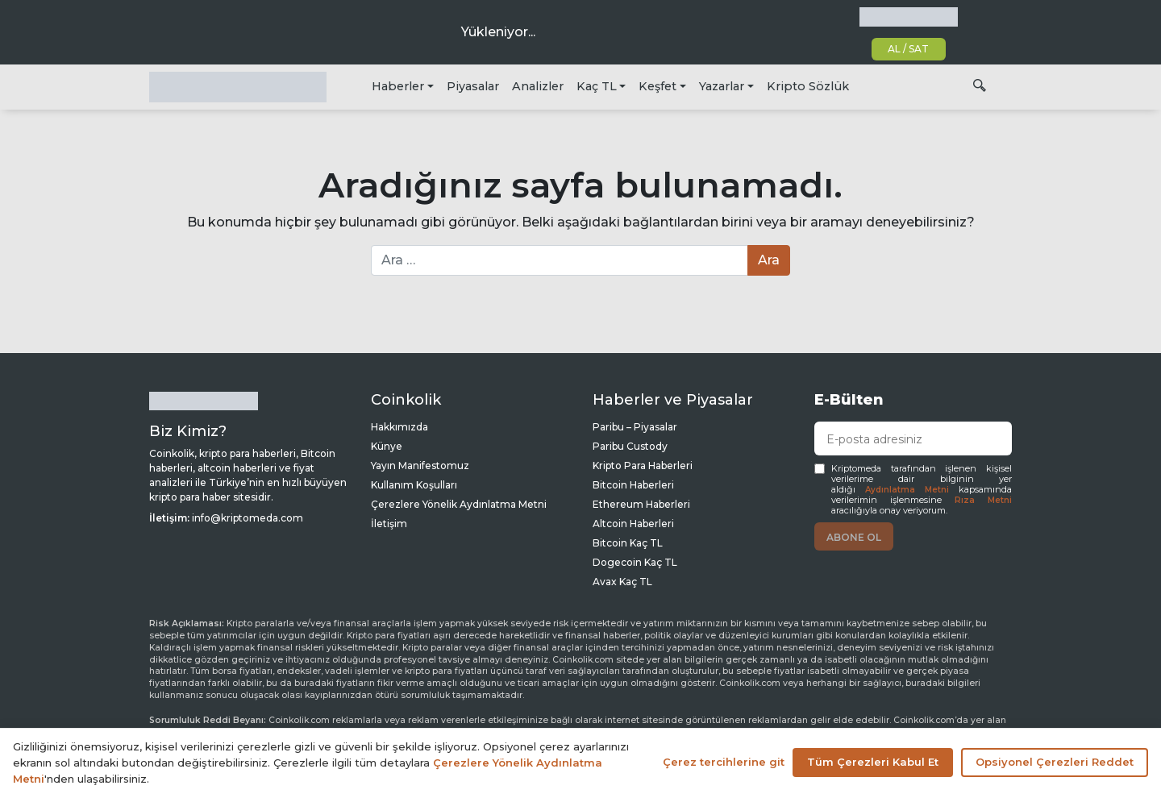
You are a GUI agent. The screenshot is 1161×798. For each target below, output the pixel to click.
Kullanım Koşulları (414, 485)
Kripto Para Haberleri (643, 465)
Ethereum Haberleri (641, 504)
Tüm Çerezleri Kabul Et (872, 761)
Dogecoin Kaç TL (635, 562)
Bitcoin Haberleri (633, 485)
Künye (386, 446)
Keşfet (657, 86)
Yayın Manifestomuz (420, 465)
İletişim (389, 523)
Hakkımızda (399, 427)
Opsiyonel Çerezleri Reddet (1055, 761)
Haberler (398, 86)
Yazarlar (721, 86)
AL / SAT (908, 49)
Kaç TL (596, 86)
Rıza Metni (983, 500)
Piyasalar (473, 86)
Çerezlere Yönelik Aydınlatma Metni (459, 504)
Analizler (538, 86)
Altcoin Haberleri (633, 523)
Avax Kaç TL (622, 582)
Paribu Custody (630, 446)
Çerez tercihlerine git (723, 761)
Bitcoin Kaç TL (628, 543)
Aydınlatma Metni (907, 489)
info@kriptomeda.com (247, 518)
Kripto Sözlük (808, 86)
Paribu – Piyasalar (635, 427)
